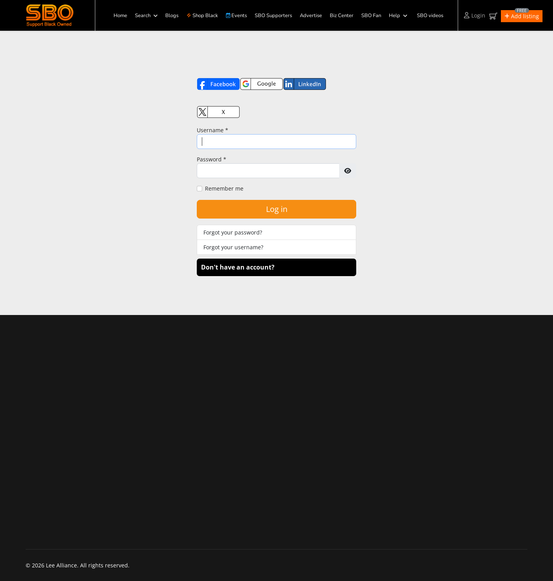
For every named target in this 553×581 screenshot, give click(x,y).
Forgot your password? (232, 232)
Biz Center (342, 15)
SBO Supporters (273, 15)
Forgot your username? (233, 247)
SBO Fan (371, 15)
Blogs (171, 15)
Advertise (311, 15)
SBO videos (430, 15)
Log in (276, 209)
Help (394, 15)
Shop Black (202, 15)
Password (211, 159)
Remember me (224, 188)
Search (142, 15)
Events (236, 15)
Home (120, 15)
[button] (521, 16)
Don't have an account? (238, 267)
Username (212, 130)
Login (474, 15)
